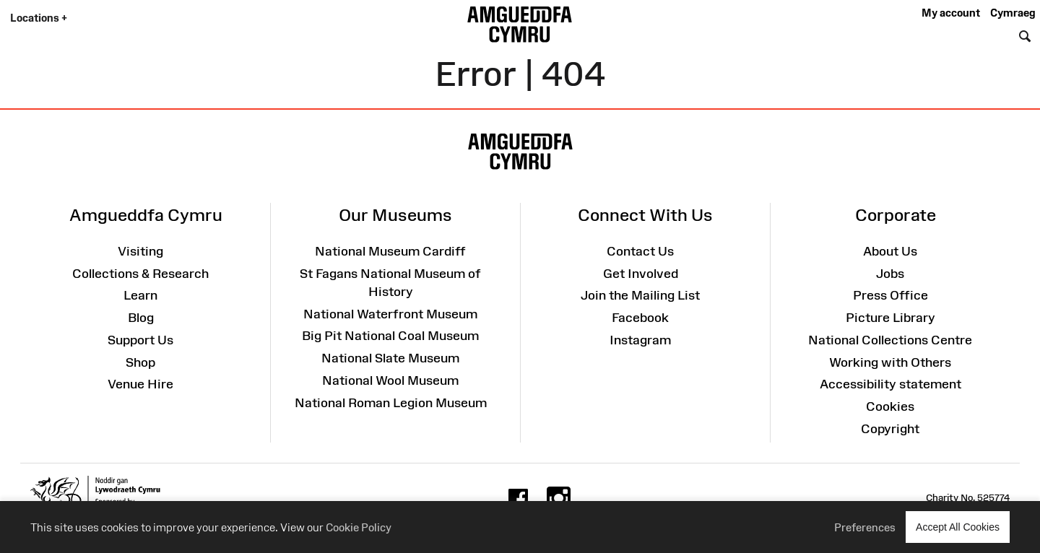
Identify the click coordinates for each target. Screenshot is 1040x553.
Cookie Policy (358, 527)
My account (951, 12)
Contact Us (640, 251)
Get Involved (640, 273)
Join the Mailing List (640, 295)
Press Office (890, 295)
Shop (140, 362)
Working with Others (890, 362)
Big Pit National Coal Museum (390, 335)
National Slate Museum (390, 358)
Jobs (890, 273)
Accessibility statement (890, 384)
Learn (140, 295)
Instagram (640, 340)
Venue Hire (140, 384)
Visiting (140, 251)
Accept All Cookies (958, 527)
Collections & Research (140, 273)
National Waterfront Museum (390, 314)
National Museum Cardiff (390, 251)
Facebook (640, 317)
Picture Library (890, 317)
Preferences (865, 527)
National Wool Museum (390, 380)
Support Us (140, 340)
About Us (890, 251)
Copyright (890, 429)
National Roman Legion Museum (391, 403)
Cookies (890, 406)
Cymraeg (1012, 12)
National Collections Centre (890, 340)
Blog (141, 317)
